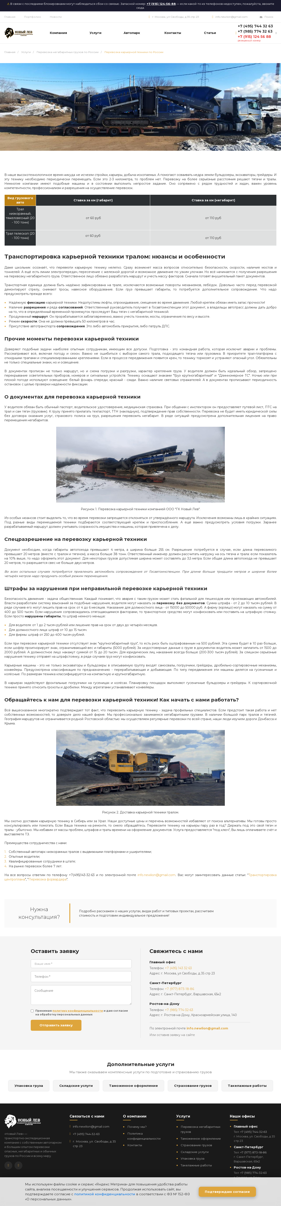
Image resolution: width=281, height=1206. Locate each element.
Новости (56, 16)
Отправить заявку (56, 1025)
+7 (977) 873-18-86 (179, 989)
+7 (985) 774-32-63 (179, 1010)
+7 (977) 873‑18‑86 (253, 1152)
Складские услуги (76, 1086)
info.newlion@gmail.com (231, 16)
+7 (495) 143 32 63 (178, 968)
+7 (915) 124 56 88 (254, 37)
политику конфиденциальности (77, 1010)
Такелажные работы (247, 1086)
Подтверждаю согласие (227, 1192)
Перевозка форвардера (48, 879)
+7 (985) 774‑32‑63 (253, 1172)
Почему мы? (137, 1126)
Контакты (134, 1145)
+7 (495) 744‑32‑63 (86, 1134)
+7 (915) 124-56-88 (161, 3)
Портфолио (32, 16)
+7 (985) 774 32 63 (255, 31)
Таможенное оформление (133, 1086)
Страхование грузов (193, 1086)
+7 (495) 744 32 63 (255, 26)
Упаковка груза (28, 1086)
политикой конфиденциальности (104, 1194)
